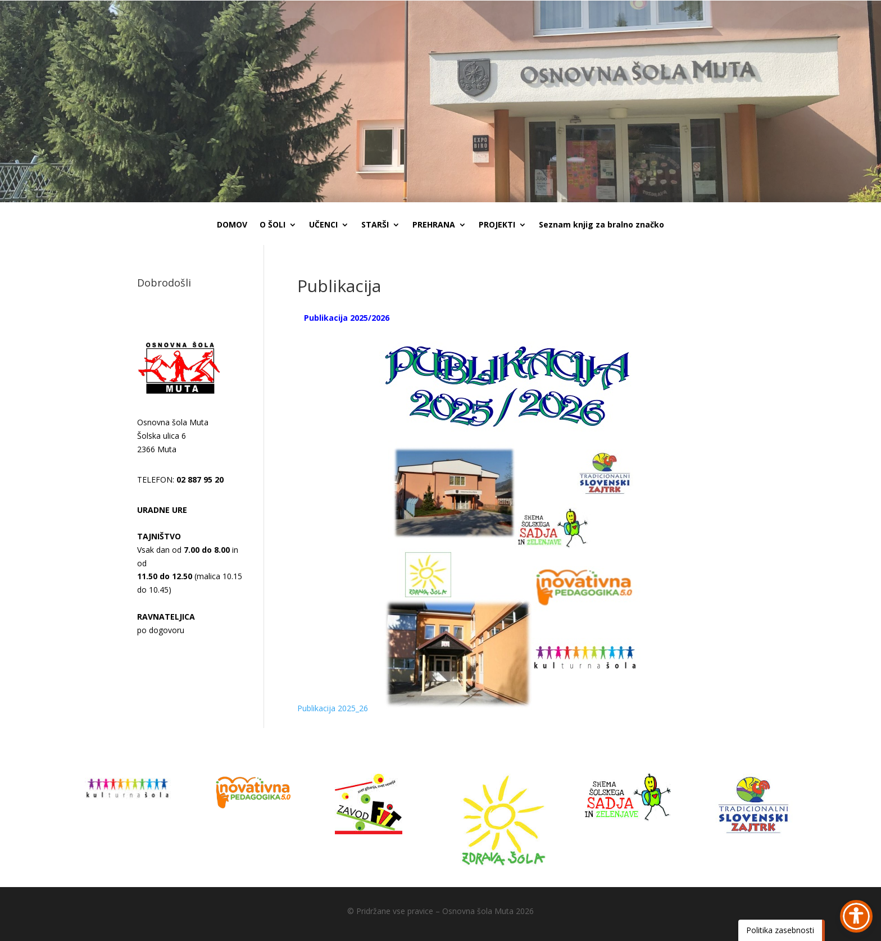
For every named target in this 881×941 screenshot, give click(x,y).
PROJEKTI (497, 225)
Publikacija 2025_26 (332, 708)
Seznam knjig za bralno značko (601, 225)
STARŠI (375, 225)
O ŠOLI (272, 225)
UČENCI (323, 225)
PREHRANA (433, 225)
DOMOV (232, 225)
